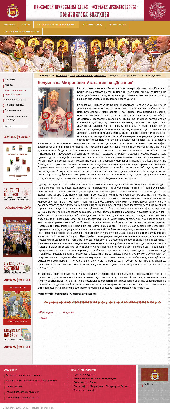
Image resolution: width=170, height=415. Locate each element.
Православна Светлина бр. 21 (22, 397)
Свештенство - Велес (84, 382)
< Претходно (45, 312)
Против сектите (13, 110)
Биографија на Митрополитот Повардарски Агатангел (102, 386)
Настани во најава (15, 99)
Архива (9, 85)
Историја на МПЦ (14, 104)
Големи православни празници (16, 118)
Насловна (61, 75)
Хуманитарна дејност (84, 374)
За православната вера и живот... (88, 75)
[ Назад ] (42, 317)
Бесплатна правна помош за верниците (94, 378)
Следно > (68, 312)
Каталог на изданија (84, 390)
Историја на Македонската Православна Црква (31, 380)
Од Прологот (150, 384)
